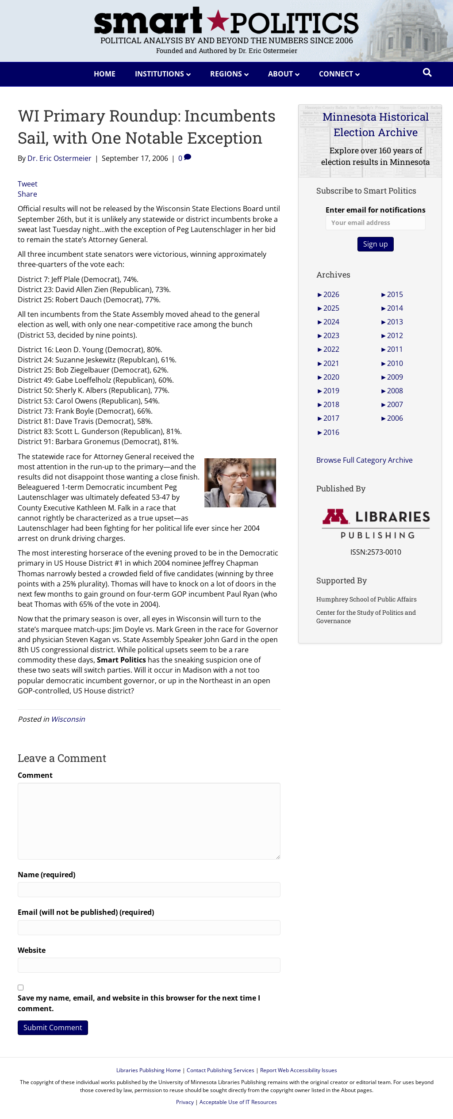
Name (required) (46, 874)
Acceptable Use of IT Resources (238, 1102)
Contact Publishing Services (220, 1070)
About (280, 74)
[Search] (427, 72)
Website (32, 950)
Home (104, 74)
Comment (35, 775)
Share (27, 194)
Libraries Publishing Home (148, 1070)
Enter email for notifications (376, 217)
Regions (226, 74)
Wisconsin (68, 719)
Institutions (159, 74)
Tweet (28, 184)
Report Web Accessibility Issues (298, 1070)
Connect (336, 74)
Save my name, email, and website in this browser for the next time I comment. (139, 1003)
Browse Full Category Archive (364, 460)
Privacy (185, 1102)
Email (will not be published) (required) (86, 912)
